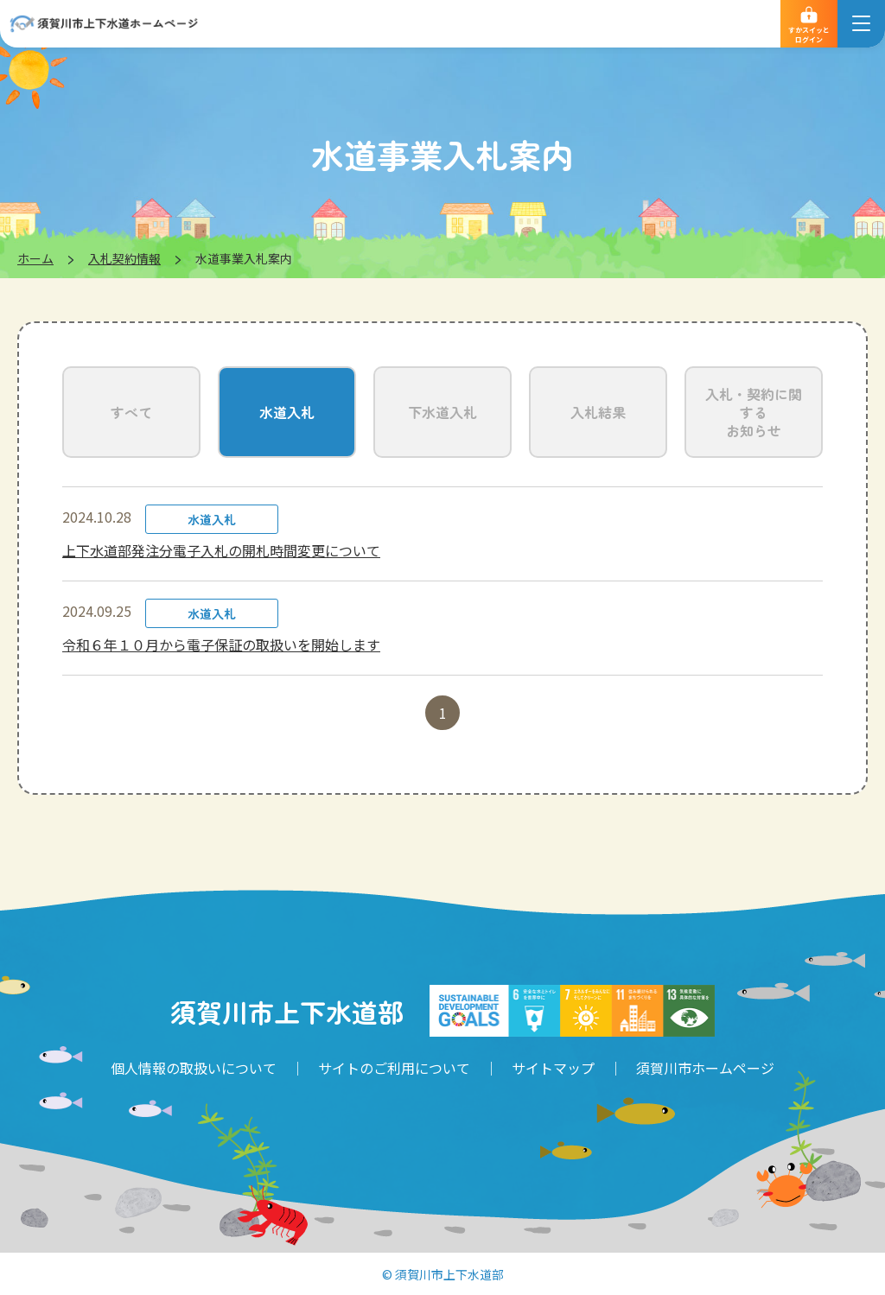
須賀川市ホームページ (705, 1067)
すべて (131, 412)
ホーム (35, 258)
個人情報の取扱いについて (194, 1067)
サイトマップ (553, 1067)
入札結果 (598, 412)
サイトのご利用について (394, 1067)
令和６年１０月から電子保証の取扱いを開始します (221, 644)
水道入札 (287, 412)
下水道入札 (442, 412)
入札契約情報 (124, 258)
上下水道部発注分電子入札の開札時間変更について (221, 550)
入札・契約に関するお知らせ (753, 412)
